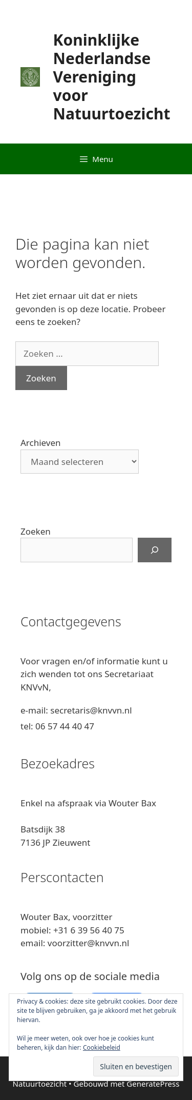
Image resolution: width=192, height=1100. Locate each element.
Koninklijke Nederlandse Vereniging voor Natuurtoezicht (111, 76)
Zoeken (35, 531)
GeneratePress (152, 1083)
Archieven (40, 443)
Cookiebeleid (101, 1047)
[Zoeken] (155, 550)
